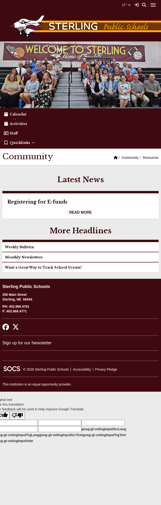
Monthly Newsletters (24, 257)
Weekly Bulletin (19, 247)
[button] (80, 142)
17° (126, 5)
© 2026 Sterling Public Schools (46, 369)
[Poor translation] (17, 416)
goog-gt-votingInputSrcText (61, 435)
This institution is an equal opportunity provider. (37, 384)
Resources (151, 157)
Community (130, 157)
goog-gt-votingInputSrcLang (103, 429)
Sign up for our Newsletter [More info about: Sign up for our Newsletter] (27, 343)
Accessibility (82, 369)
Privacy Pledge (106, 369)
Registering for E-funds (37, 202)
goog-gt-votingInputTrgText (104, 435)
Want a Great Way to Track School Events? (43, 267)
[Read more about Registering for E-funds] (80, 212)
